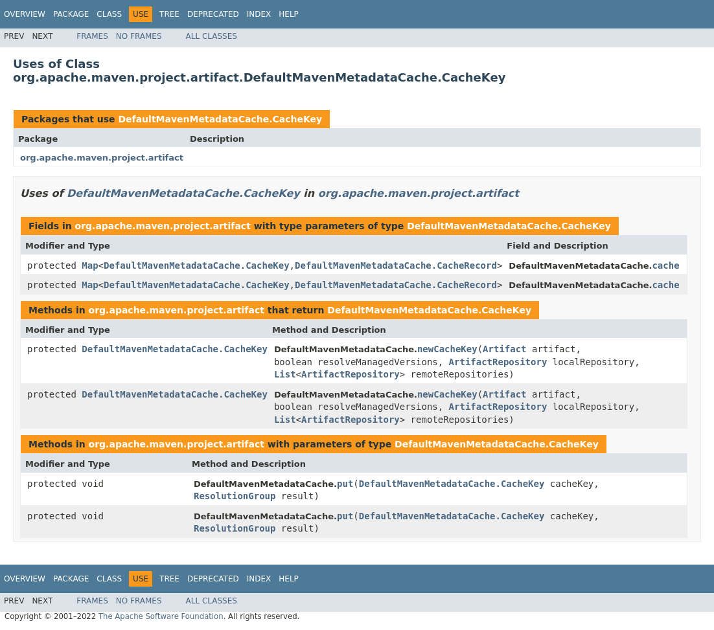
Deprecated (213, 14)
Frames (92, 36)
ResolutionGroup (234, 496)
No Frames (139, 36)
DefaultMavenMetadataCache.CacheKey (220, 119)
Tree (169, 14)
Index (259, 14)
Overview (24, 14)
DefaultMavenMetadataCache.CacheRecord (396, 265)
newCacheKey (447, 349)
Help (289, 14)
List (285, 374)
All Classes (211, 36)
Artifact (504, 349)
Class (109, 14)
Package (71, 14)
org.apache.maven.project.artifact (101, 158)
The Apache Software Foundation (161, 616)
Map (90, 265)
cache (665, 265)
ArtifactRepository (498, 362)
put (345, 483)
